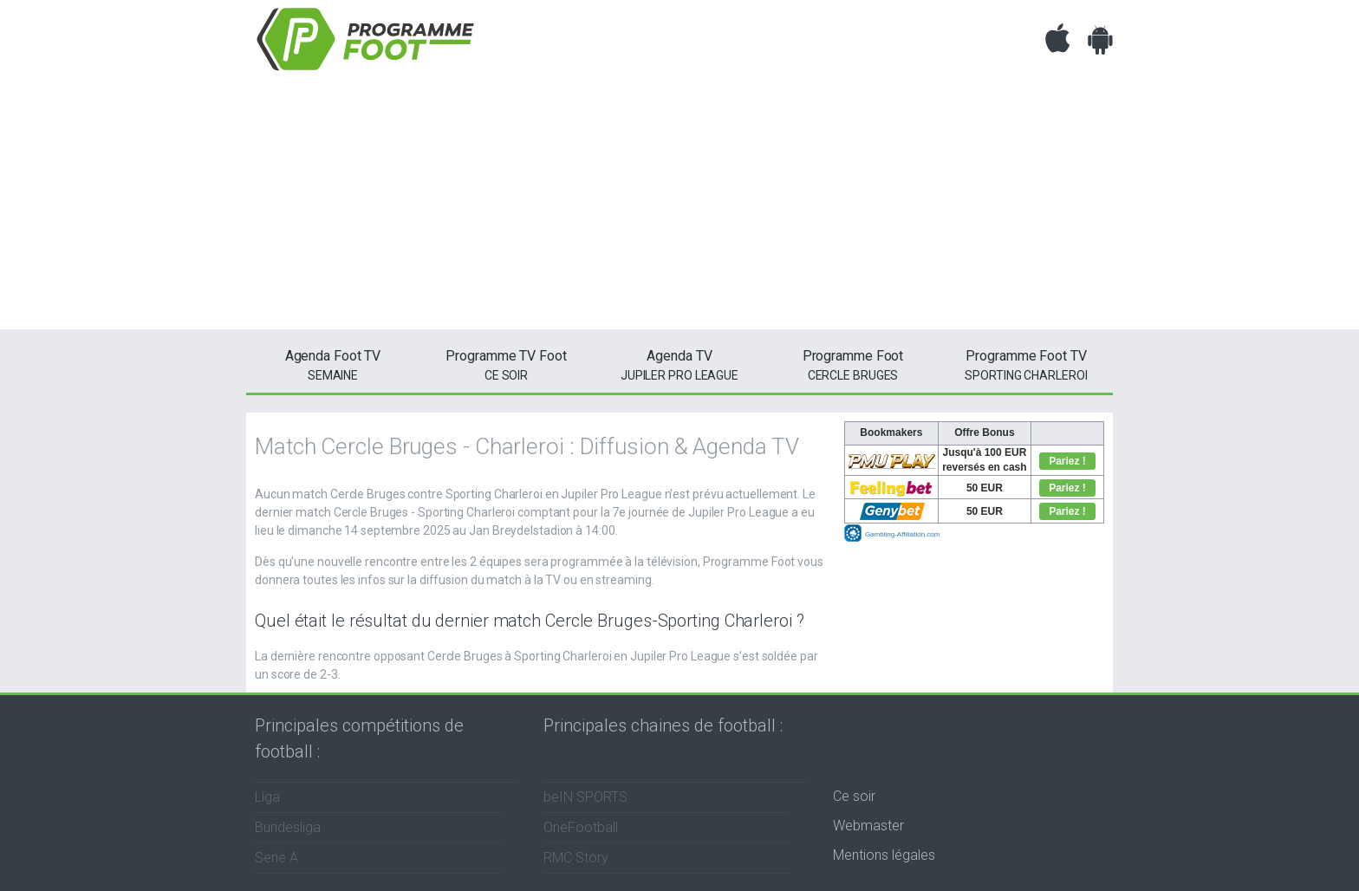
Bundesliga (288, 827)
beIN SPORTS (585, 797)
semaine (332, 364)
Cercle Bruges (853, 364)
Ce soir (854, 796)
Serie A (276, 857)
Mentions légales (884, 855)
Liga (267, 797)
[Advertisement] (679, 208)
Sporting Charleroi (1026, 364)
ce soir (506, 364)
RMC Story (575, 857)
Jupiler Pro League (679, 364)
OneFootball (580, 827)
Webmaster (868, 825)
